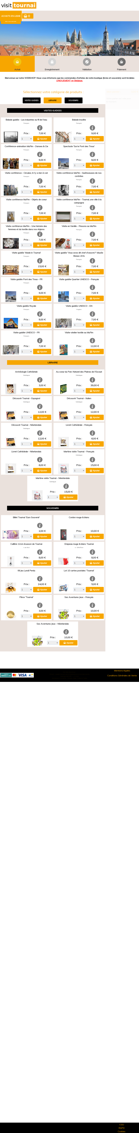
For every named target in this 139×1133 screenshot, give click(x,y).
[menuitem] (11, 16)
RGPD (122, 1128)
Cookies (121, 1131)
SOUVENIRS (73, 100)
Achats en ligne (10, 16)
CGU (121, 1124)
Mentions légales (122, 670)
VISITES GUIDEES (32, 100)
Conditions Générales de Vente (122, 675)
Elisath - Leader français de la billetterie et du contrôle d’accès (69, 674)
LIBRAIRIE (52, 100)
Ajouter (43, 138)
